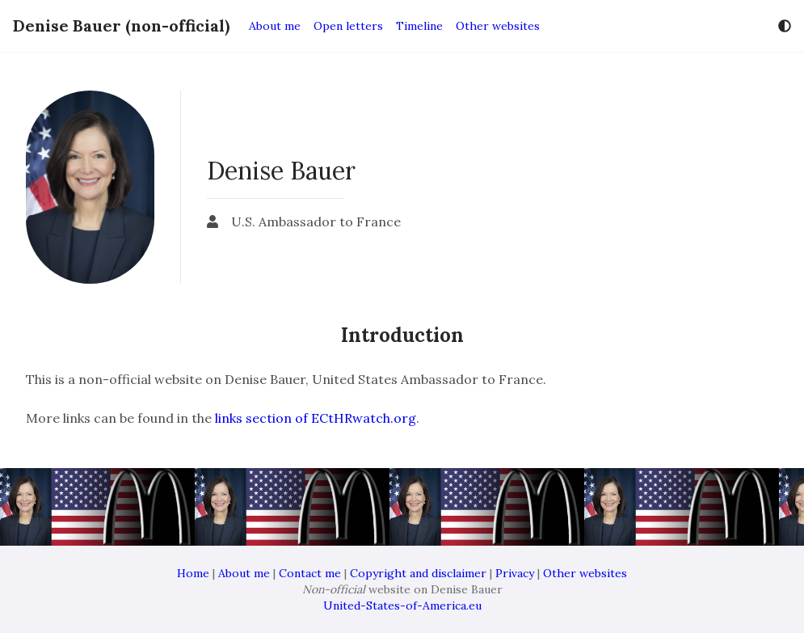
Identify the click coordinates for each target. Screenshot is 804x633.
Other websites (498, 26)
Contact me (310, 573)
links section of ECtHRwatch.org (315, 418)
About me (275, 26)
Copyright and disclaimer (418, 573)
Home (193, 573)
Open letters (348, 26)
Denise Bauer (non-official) (121, 25)
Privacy (514, 573)
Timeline (419, 26)
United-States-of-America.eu (402, 605)
